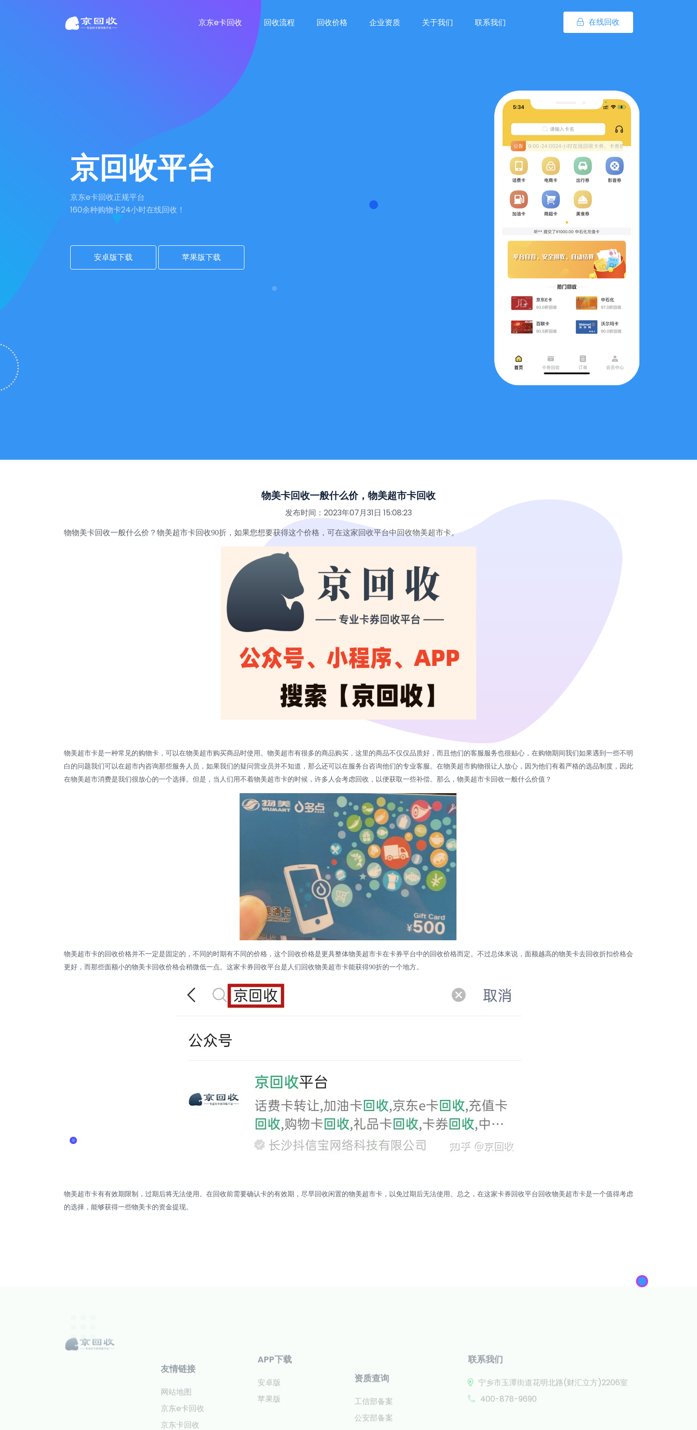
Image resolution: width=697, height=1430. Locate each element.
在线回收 (598, 22)
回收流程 (279, 22)
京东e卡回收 (220, 22)
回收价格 (332, 22)
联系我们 (490, 22)
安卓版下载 (113, 257)
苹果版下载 (201, 257)
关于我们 (437, 22)
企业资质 (384, 22)
